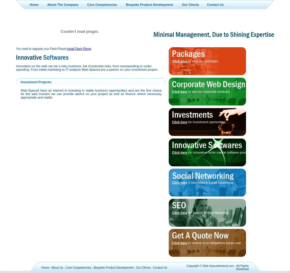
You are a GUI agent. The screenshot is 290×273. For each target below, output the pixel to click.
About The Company (62, 4)
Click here (180, 61)
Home (34, 4)
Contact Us (215, 4)
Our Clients (190, 4)
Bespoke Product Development (149, 4)
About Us (57, 267)
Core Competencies (102, 4)
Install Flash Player (79, 48)
